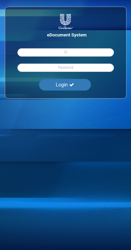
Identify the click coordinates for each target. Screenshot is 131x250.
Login (65, 85)
